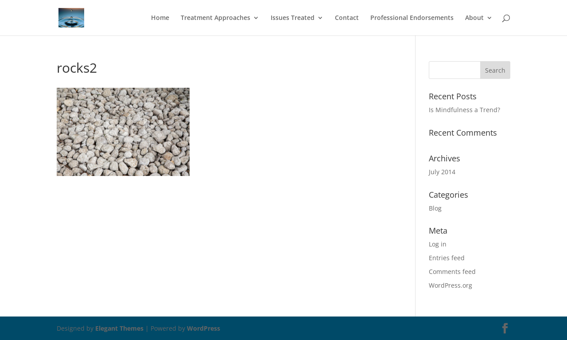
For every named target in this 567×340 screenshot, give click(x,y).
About (474, 18)
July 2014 (442, 172)
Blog (435, 208)
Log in (438, 244)
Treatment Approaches (215, 18)
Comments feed (452, 271)
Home (160, 18)
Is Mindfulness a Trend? (464, 110)
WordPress (203, 328)
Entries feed (447, 258)
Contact (347, 18)
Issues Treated (293, 18)
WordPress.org (450, 285)
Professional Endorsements (412, 18)
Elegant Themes (119, 328)
